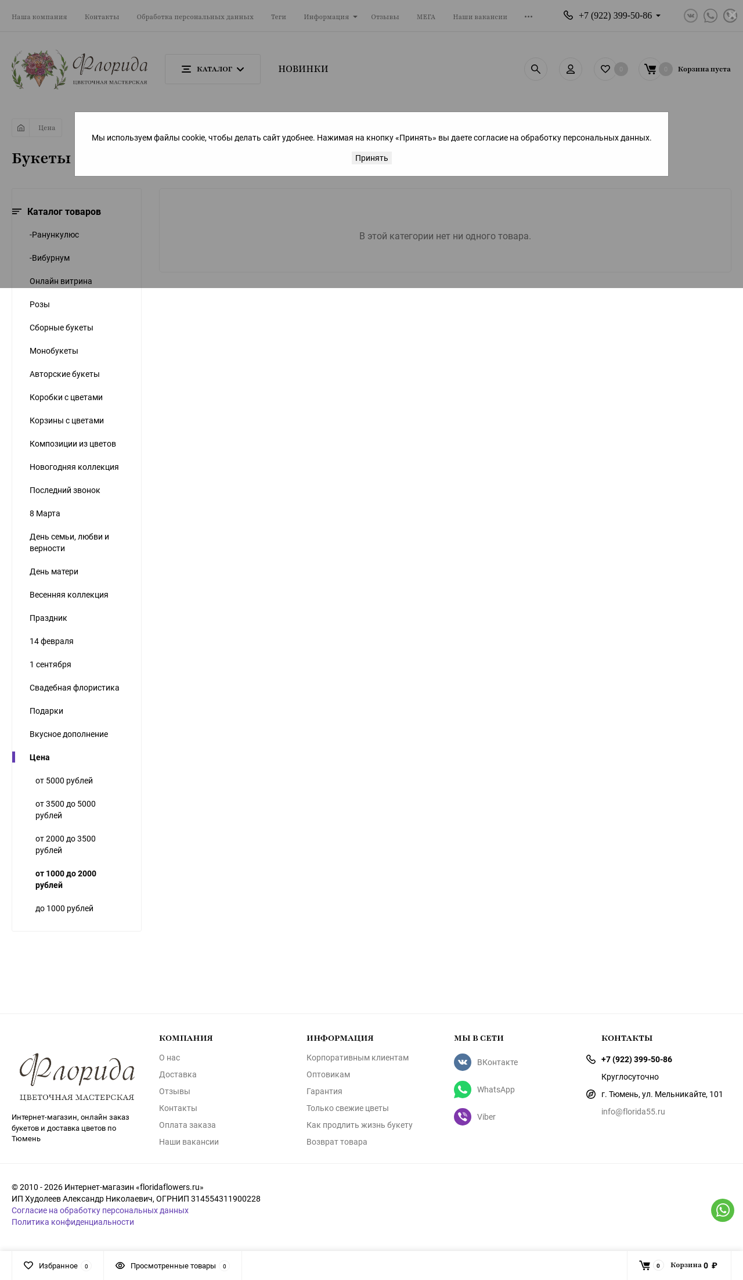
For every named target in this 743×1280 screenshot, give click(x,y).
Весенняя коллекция (69, 594)
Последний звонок (65, 489)
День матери (54, 571)
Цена (40, 757)
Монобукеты (54, 350)
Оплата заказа (187, 1125)
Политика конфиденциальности (73, 1221)
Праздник (48, 617)
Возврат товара (336, 1142)
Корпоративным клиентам (357, 1058)
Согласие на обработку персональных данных (100, 1210)
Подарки (46, 710)
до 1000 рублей (64, 908)
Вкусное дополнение (69, 733)
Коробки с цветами (66, 396)
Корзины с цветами (67, 420)
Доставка (178, 1074)
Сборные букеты (61, 327)
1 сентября (50, 664)
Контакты (178, 1108)
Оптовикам (328, 1074)
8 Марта (45, 513)
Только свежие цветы (347, 1108)
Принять (371, 157)
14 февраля (52, 640)
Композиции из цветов (73, 443)
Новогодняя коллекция (74, 466)
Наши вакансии (189, 1142)
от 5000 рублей (64, 780)
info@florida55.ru (633, 1111)
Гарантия (324, 1091)
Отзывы (174, 1091)
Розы (40, 304)
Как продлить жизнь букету (359, 1125)
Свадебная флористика (75, 687)
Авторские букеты (65, 373)
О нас (169, 1058)
